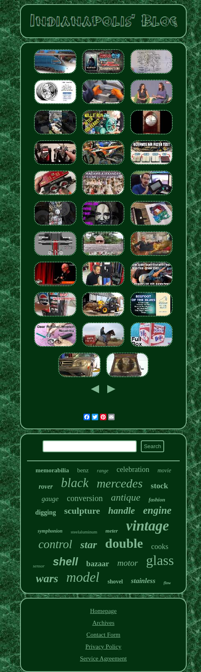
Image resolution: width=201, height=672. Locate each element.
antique (125, 497)
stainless (143, 581)
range (102, 471)
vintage (147, 526)
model (82, 577)
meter (112, 531)
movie (164, 470)
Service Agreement (103, 658)
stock (159, 485)
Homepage (103, 611)
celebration (133, 469)
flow (167, 583)
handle (121, 511)
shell (65, 562)
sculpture (82, 511)
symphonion (50, 531)
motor (127, 563)
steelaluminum (84, 531)
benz (82, 470)
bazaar (97, 563)
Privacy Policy (104, 646)
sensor (39, 565)
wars (47, 578)
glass (160, 560)
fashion (157, 500)
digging (45, 512)
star (88, 545)
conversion (85, 498)
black (74, 483)
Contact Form (103, 634)
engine (157, 510)
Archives (103, 623)
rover (45, 486)
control (55, 544)
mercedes (119, 483)
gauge (50, 499)
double (124, 543)
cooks (159, 546)
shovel (115, 582)
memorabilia (52, 470)
